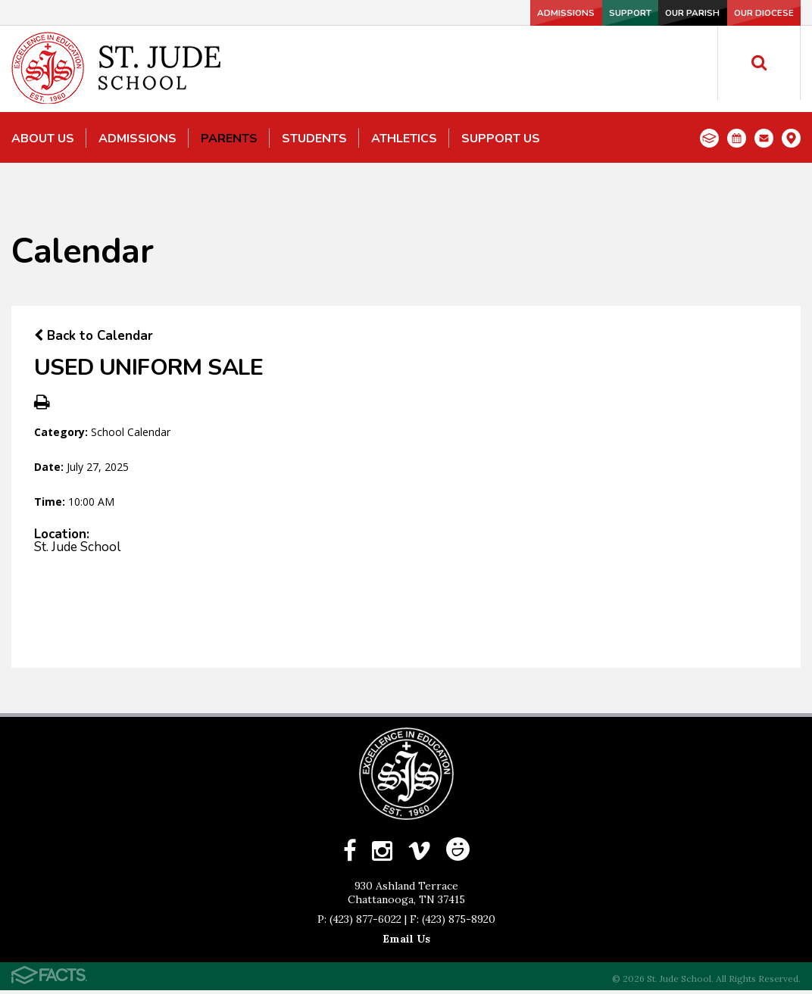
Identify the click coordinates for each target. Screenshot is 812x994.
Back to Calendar (93, 335)
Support (549, 12)
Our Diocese (751, 12)
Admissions (448, 12)
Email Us (406, 942)
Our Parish (650, 12)
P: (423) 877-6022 (359, 923)
